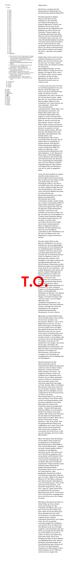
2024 (10, 12)
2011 (10, 29)
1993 (10, 51)
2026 (10, 10)
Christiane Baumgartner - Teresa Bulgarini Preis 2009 (21, 78)
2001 (10, 42)
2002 (10, 40)
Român (8, 103)
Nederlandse (9, 93)
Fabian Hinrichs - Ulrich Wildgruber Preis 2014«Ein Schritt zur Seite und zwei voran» (21, 65)
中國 (7, 95)
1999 (10, 44)
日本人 (7, 94)
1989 (10, 52)
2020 (10, 17)
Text (9, 7)
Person (9, 84)
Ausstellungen (11, 81)
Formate (10, 83)
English (8, 89)
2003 (10, 39)
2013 (10, 26)
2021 (10, 16)
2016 (10, 22)
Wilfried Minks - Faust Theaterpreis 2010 (19, 71)
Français (8, 99)
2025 (10, 11)
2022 (10, 15)
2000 (10, 43)
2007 (10, 34)
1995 (10, 49)
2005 (10, 37)
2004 (10, 38)
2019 (10, 19)
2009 (10, 31)
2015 (10, 24)
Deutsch (8, 5)
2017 (10, 21)
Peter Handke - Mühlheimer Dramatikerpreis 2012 (21, 72)
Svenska (8, 97)
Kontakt (9, 86)
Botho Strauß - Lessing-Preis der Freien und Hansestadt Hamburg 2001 (20, 69)
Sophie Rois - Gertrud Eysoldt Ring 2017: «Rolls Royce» (21, 63)
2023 (10, 14)
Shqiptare (8, 104)
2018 (10, 20)
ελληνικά (8, 92)
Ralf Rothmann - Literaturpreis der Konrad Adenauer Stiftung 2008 (20, 74)
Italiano (8, 98)
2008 (10, 33)
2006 (10, 35)
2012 (10, 28)
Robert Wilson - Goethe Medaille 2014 (19, 67)
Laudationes (12, 53)
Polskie (8, 102)
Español (8, 100)
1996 (10, 48)
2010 (10, 30)
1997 (10, 47)
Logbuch (10, 85)
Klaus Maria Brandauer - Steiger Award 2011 (20, 76)
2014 (10, 25)
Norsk (7, 90)
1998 (10, 46)
